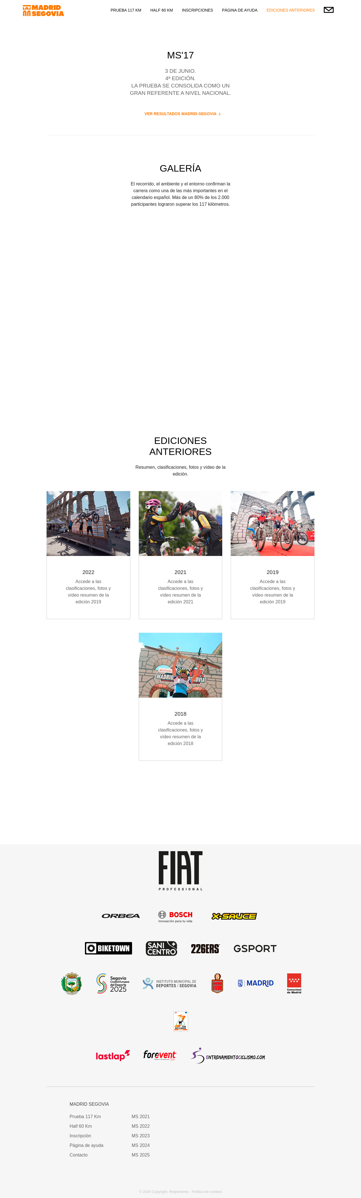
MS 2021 (141, 1116)
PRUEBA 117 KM (126, 10)
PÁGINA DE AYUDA (239, 10)
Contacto (79, 1155)
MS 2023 (141, 1135)
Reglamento (179, 1192)
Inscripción (80, 1135)
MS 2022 (141, 1126)
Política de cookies (207, 1192)
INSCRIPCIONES (197, 10)
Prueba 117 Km (85, 1116)
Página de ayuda (87, 1145)
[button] (265, 1108)
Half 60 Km (81, 1126)
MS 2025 (141, 1155)
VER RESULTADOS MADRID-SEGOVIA (180, 113)
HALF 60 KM (161, 10)
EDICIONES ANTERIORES (291, 10)
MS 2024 (141, 1145)
